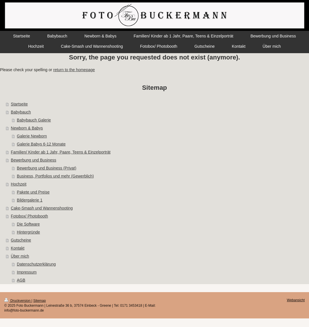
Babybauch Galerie (34, 120)
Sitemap (39, 301)
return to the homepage (74, 69)
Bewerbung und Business (33, 160)
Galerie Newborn (32, 136)
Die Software (28, 224)
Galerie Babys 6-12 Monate (41, 144)
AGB (21, 280)
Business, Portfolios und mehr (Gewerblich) (55, 176)
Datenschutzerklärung (36, 264)
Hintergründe (28, 232)
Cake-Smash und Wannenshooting (42, 208)
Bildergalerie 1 (30, 200)
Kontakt (17, 248)
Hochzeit (18, 184)
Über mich (20, 256)
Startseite (19, 104)
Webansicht (296, 300)
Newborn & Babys (27, 128)
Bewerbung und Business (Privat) (46, 168)
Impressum (27, 272)
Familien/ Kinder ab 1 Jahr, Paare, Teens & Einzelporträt (60, 152)
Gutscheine (21, 240)
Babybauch (21, 112)
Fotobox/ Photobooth (29, 216)
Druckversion (17, 301)
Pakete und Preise (33, 192)
